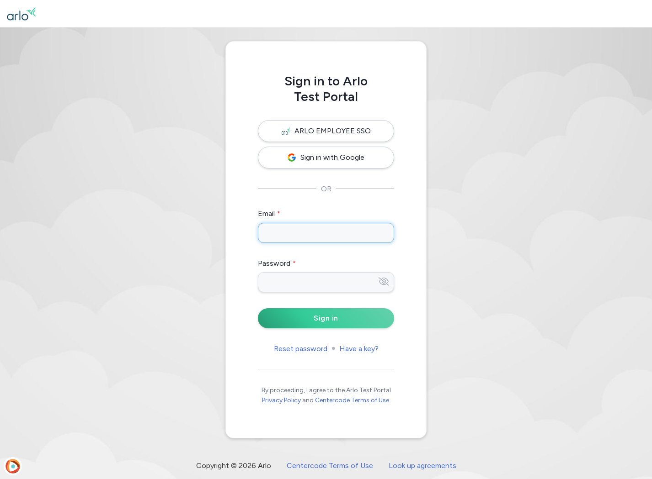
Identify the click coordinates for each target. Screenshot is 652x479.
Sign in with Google (326, 157)
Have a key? (359, 348)
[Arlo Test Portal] (21, 13)
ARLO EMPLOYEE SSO (326, 130)
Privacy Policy (281, 400)
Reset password (300, 348)
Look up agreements (422, 465)
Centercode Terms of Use (352, 400)
